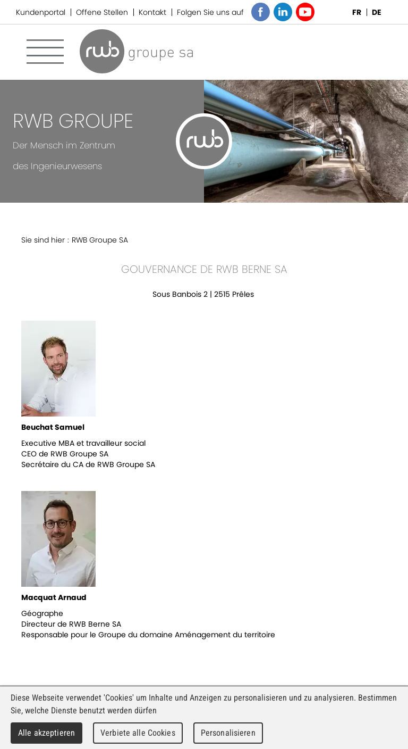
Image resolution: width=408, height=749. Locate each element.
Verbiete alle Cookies (137, 733)
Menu (45, 51)
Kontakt (152, 12)
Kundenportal (40, 12)
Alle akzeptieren (46, 733)
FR (356, 12)
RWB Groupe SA (136, 51)
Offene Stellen (102, 12)
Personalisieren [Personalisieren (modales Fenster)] (228, 733)
